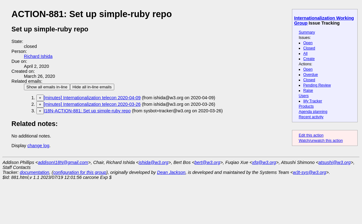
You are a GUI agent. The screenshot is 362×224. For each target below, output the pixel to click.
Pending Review (317, 85)
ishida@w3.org (153, 162)
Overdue (310, 74)
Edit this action (311, 135)
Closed (309, 48)
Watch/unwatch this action (321, 140)
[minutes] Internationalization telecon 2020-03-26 (92, 104)
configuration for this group (79, 172)
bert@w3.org (207, 162)
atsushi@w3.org (334, 162)
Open (308, 43)
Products (306, 106)
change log (38, 145)
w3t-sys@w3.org (309, 172)
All (305, 53)
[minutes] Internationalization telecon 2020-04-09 (92, 97)
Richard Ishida (38, 56)
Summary (307, 32)
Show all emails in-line (47, 87)
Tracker (312, 101)
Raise (308, 90)
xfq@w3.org (264, 162)
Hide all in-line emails (92, 87)
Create (309, 59)
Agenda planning (313, 112)
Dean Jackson (171, 172)
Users (304, 96)
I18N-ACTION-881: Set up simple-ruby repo (87, 110)
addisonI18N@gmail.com (63, 162)
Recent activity (311, 117)
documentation (34, 172)
